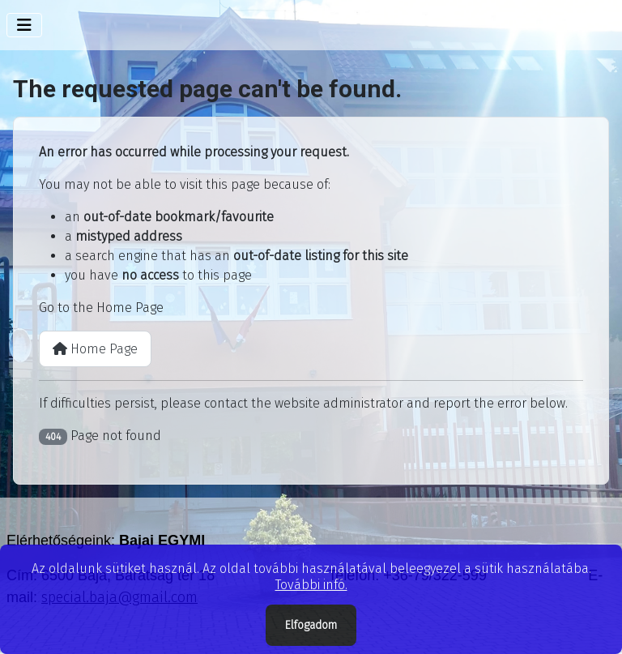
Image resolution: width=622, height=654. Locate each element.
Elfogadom (311, 625)
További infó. (311, 584)
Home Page (95, 349)
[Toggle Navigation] (24, 25)
